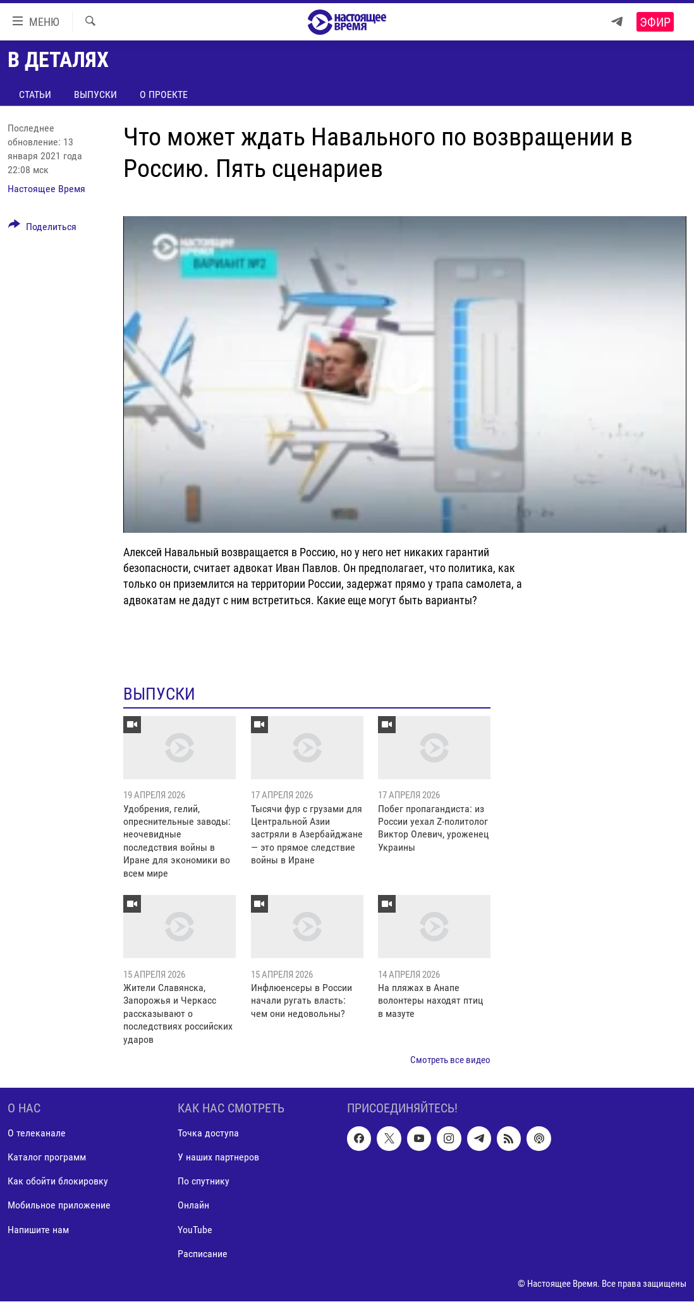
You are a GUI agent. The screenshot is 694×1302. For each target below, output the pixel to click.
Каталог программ (47, 1158)
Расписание (203, 1254)
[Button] (42, 228)
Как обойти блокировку (58, 1182)
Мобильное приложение (59, 1206)
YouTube (195, 1230)
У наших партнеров (218, 1158)
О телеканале (37, 1134)
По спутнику (203, 1182)
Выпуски (95, 94)
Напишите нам (38, 1230)
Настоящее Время (46, 189)
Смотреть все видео (450, 1060)
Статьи (35, 94)
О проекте (164, 94)
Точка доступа (208, 1134)
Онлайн (193, 1206)
